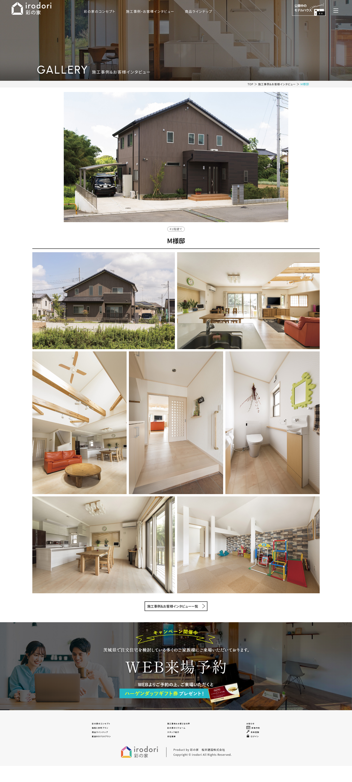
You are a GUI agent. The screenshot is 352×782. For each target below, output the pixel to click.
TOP (247, 84)
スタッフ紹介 (173, 742)
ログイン (255, 750)
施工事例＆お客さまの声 (182, 726)
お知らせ (253, 726)
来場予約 (256, 734)
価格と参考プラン (100, 734)
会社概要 (170, 750)
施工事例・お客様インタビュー (189, 11)
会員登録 (255, 742)
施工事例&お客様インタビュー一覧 (173, 607)
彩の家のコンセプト (138, 11)
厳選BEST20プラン (102, 750)
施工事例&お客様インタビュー (275, 84)
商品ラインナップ (237, 11)
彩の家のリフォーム (178, 734)
